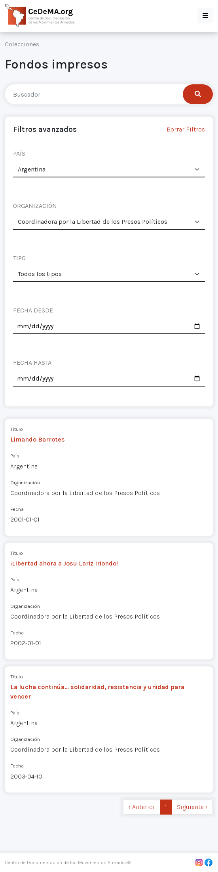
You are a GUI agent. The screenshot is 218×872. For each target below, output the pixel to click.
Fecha (17, 509)
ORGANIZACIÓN (35, 205)
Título (16, 429)
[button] (205, 15)
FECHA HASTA (32, 362)
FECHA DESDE (33, 310)
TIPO (19, 258)
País (14, 456)
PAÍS (19, 153)
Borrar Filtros (186, 129)
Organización (25, 483)
